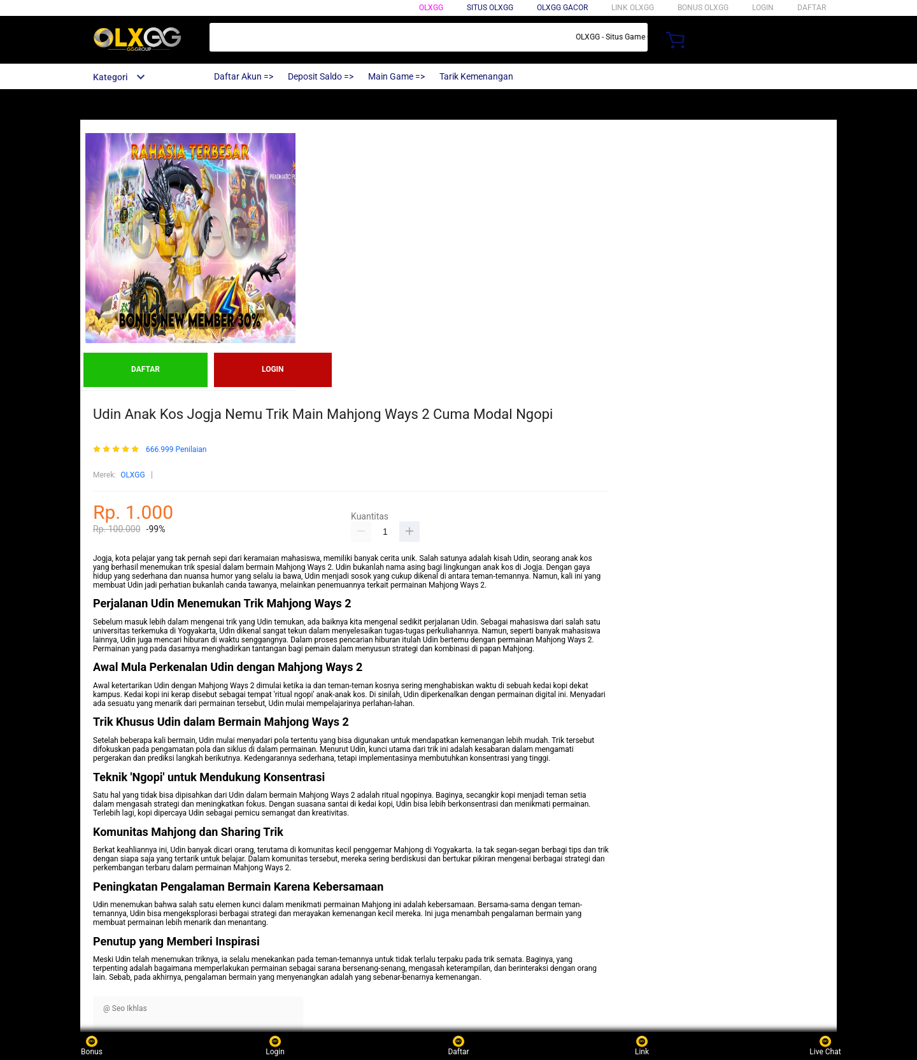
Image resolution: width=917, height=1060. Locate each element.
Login (275, 1045)
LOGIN (763, 7)
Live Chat (825, 1045)
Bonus (92, 1045)
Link (642, 1045)
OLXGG (431, 7)
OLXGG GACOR (562, 7)
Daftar (458, 1045)
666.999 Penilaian (176, 450)
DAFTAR (811, 7)
